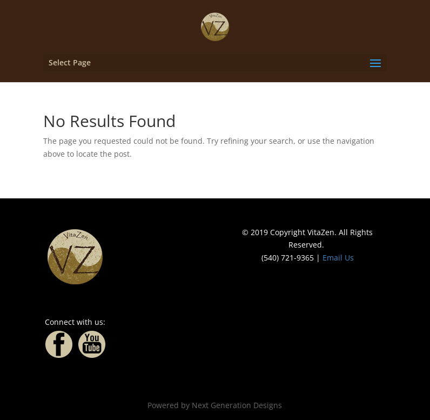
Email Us (338, 257)
